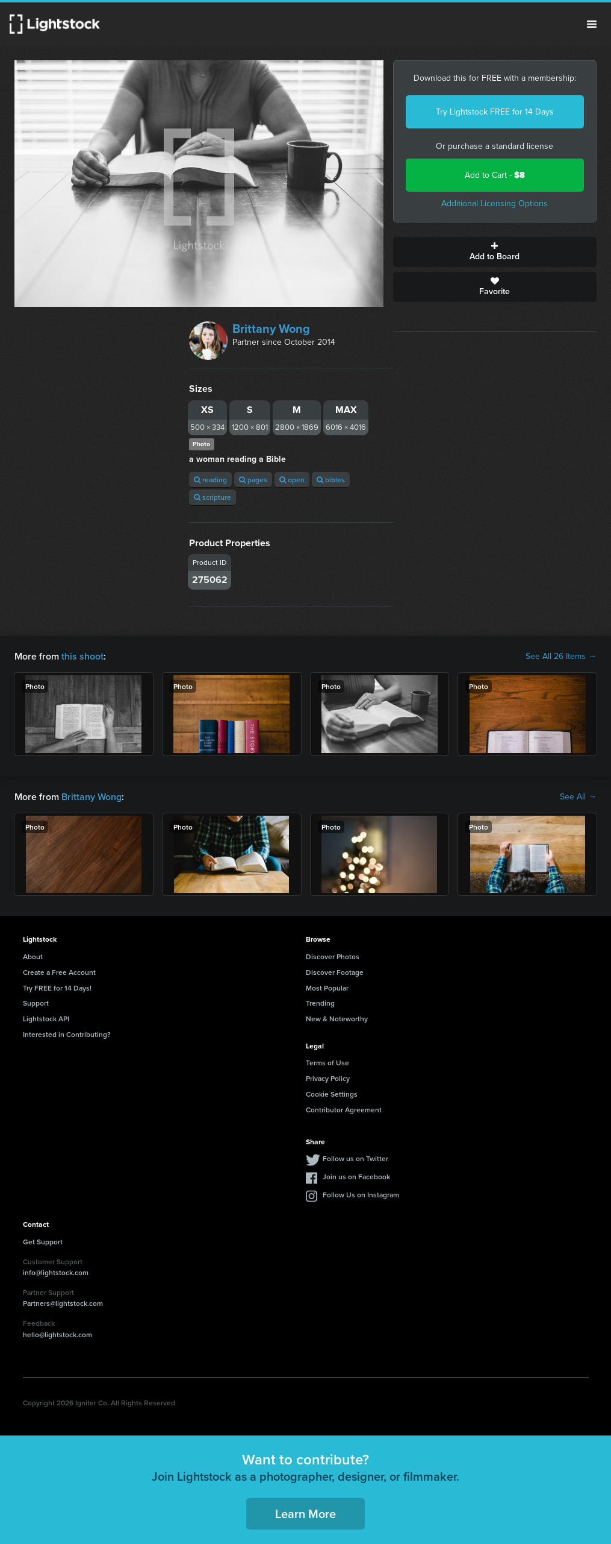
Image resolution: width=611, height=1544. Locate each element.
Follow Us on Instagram (361, 1195)
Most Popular (327, 988)
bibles (331, 479)
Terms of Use (327, 1062)
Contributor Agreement (344, 1109)
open (292, 479)
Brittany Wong (271, 329)
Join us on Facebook (356, 1176)
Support (36, 1003)
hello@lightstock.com (57, 1334)
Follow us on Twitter (355, 1158)
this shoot (82, 656)
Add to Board (495, 252)
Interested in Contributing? (67, 1034)
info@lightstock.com (55, 1272)
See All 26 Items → (561, 657)
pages (253, 479)
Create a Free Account (59, 972)
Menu (591, 24)
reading (210, 479)
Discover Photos (332, 956)
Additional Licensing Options (494, 203)
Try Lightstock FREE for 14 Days (495, 112)
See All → (578, 797)
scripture (212, 497)
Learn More (305, 1513)
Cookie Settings (332, 1094)
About (33, 956)
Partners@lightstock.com (63, 1303)
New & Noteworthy (337, 1018)
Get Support (43, 1242)
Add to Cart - (495, 175)
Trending (320, 1003)
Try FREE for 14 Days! (57, 988)
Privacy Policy (328, 1078)
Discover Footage (335, 972)
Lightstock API (46, 1018)
